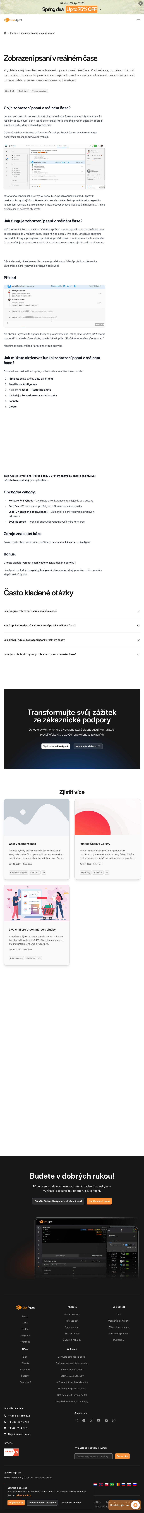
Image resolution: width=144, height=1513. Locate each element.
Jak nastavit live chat (64, 542)
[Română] (118, 1484)
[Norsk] (101, 1484)
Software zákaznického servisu (72, 1363)
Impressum (118, 1339)
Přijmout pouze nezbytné (42, 1502)
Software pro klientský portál (72, 1395)
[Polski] (106, 1484)
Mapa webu (101, 1506)
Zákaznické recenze (118, 1327)
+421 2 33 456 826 (19, 1415)
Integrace (25, 1335)
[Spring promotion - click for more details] (72, 7)
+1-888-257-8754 (18, 1421)
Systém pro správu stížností (72, 1388)
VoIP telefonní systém (72, 1369)
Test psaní (25, 1382)
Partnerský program (119, 1333)
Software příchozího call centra (72, 1382)
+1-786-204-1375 (18, 1428)
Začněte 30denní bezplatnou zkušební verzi (58, 1201)
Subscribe (122, 1456)
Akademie (25, 1369)
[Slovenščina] (135, 1484)
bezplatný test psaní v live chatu (47, 570)
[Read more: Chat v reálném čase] (36, 839)
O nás (119, 1314)
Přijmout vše (16, 1502)
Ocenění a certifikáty (118, 1320)
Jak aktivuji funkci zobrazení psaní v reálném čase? (72, 640)
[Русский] (123, 1484)
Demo (25, 1316)
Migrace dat (72, 1320)
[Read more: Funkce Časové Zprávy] (107, 839)
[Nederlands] (95, 1484)
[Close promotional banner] (140, 3)
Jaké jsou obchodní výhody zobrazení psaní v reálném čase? (72, 654)
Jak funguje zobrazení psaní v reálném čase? (72, 611)
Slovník (25, 1363)
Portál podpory (72, 1314)
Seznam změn (72, 1333)
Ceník (25, 1322)
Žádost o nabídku (72, 1339)
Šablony (25, 1375)
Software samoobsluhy (72, 1375)
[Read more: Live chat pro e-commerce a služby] (36, 925)
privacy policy (23, 1495)
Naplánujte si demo (88, 746)
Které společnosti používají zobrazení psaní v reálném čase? (72, 626)
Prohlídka (25, 1341)
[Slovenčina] (129, 1484)
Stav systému (72, 1327)
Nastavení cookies (71, 1502)
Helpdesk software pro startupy (72, 1401)
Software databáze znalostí (72, 1356)
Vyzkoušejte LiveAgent (55, 746)
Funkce (14, 33)
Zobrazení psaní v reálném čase (37, 33)
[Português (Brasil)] (112, 1484)
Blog (25, 1356)
